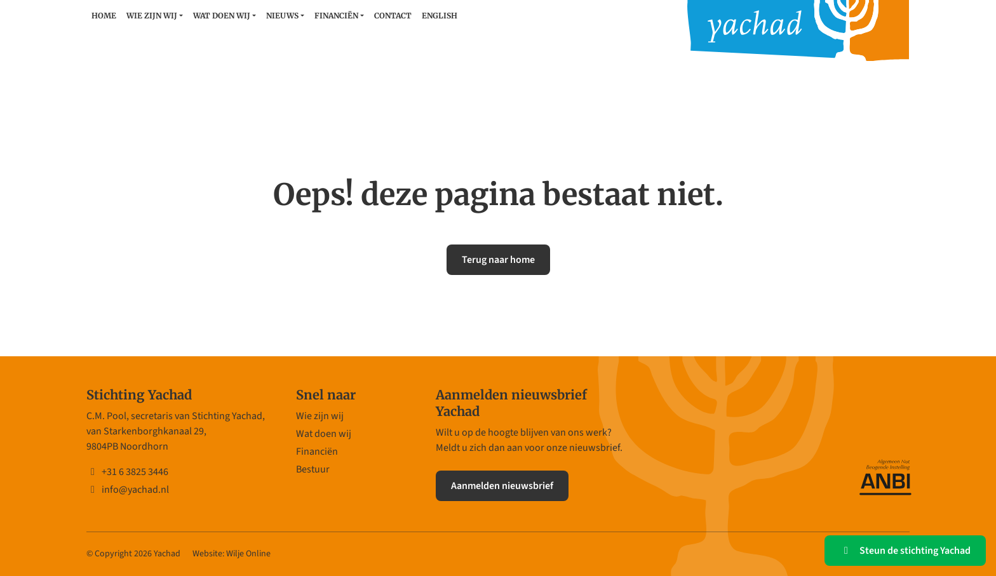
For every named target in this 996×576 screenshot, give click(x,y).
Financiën (336, 15)
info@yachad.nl (127, 490)
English (439, 15)
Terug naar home (498, 260)
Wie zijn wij (151, 15)
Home (103, 15)
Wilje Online (248, 553)
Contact (393, 15)
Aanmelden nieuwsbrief (502, 486)
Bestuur (313, 469)
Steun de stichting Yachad (905, 551)
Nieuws (282, 15)
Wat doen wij (221, 15)
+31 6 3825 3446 (127, 472)
